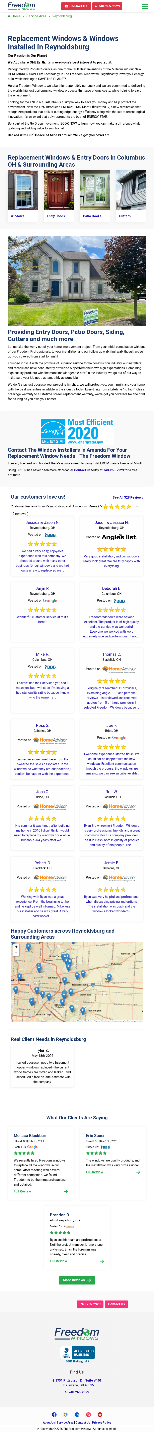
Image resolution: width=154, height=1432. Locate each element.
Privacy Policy (101, 1422)
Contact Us (76, 6)
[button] (36, 990)
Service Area (36, 16)
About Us (49, 1422)
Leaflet (80, 1020)
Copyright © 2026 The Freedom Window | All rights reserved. (78, 1428)
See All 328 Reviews (128, 497)
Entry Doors (56, 215)
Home (14, 16)
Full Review (41, 1191)
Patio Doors (92, 215)
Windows (17, 215)
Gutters (125, 215)
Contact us (82, 469)
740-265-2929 (107, 6)
